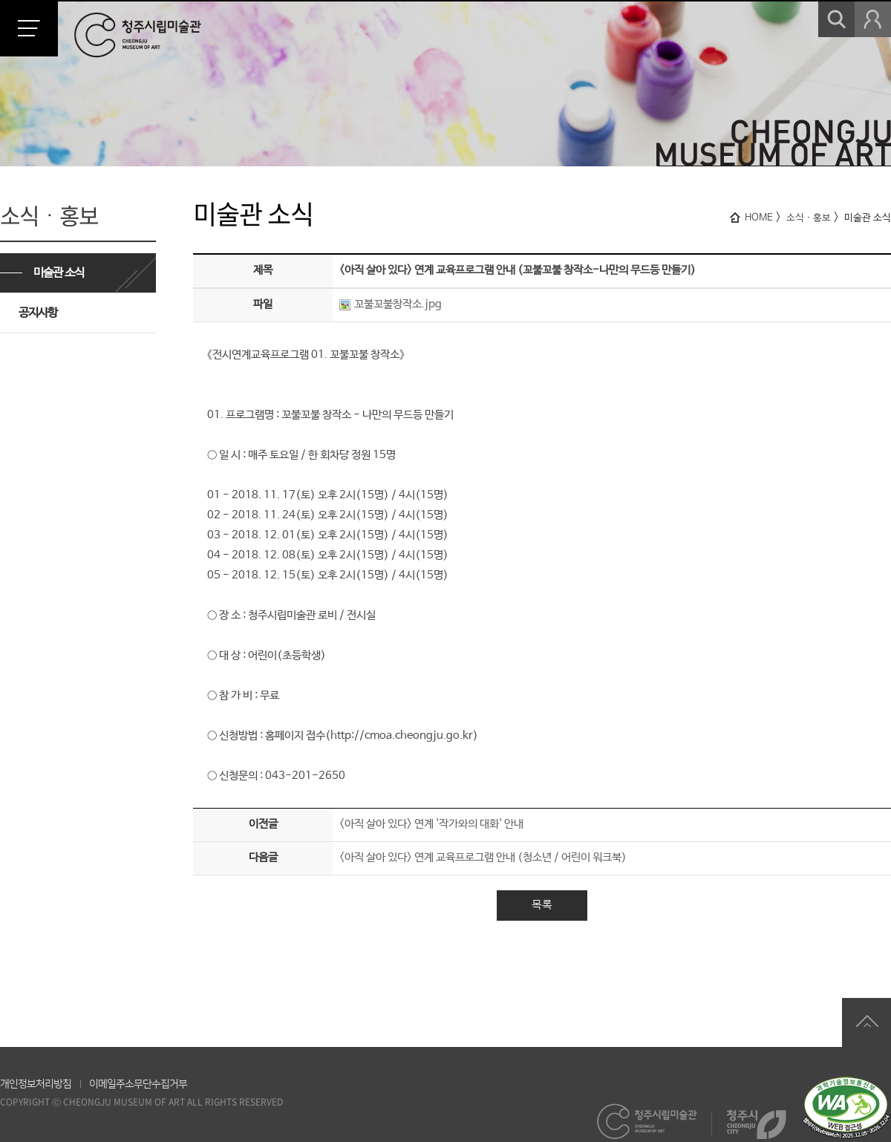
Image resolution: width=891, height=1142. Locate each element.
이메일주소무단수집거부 (138, 1084)
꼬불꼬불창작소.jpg (390, 304)
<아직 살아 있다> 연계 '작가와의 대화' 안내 (431, 824)
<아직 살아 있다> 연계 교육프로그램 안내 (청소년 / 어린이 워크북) (483, 857)
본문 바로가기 (0, 0)
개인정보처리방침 (35, 1084)
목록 (542, 904)
